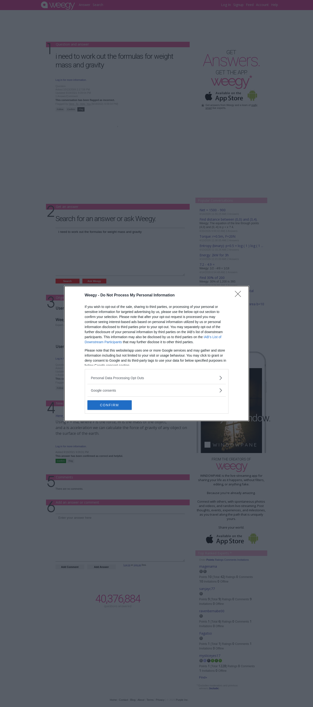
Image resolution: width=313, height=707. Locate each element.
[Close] (239, 295)
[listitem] (156, 377)
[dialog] (156, 353)
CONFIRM (110, 405)
